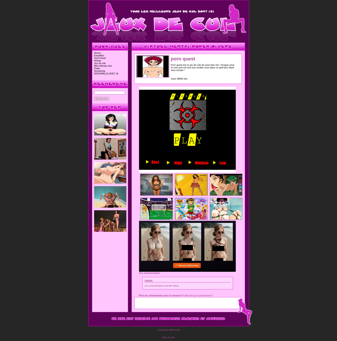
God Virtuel (100, 58)
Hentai (97, 60)
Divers (97, 53)
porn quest (183, 58)
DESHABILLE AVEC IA (106, 73)
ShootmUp (99, 71)
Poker (97, 68)
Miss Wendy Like (103, 66)
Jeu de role (100, 63)
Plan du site (168, 337)
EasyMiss (99, 55)
